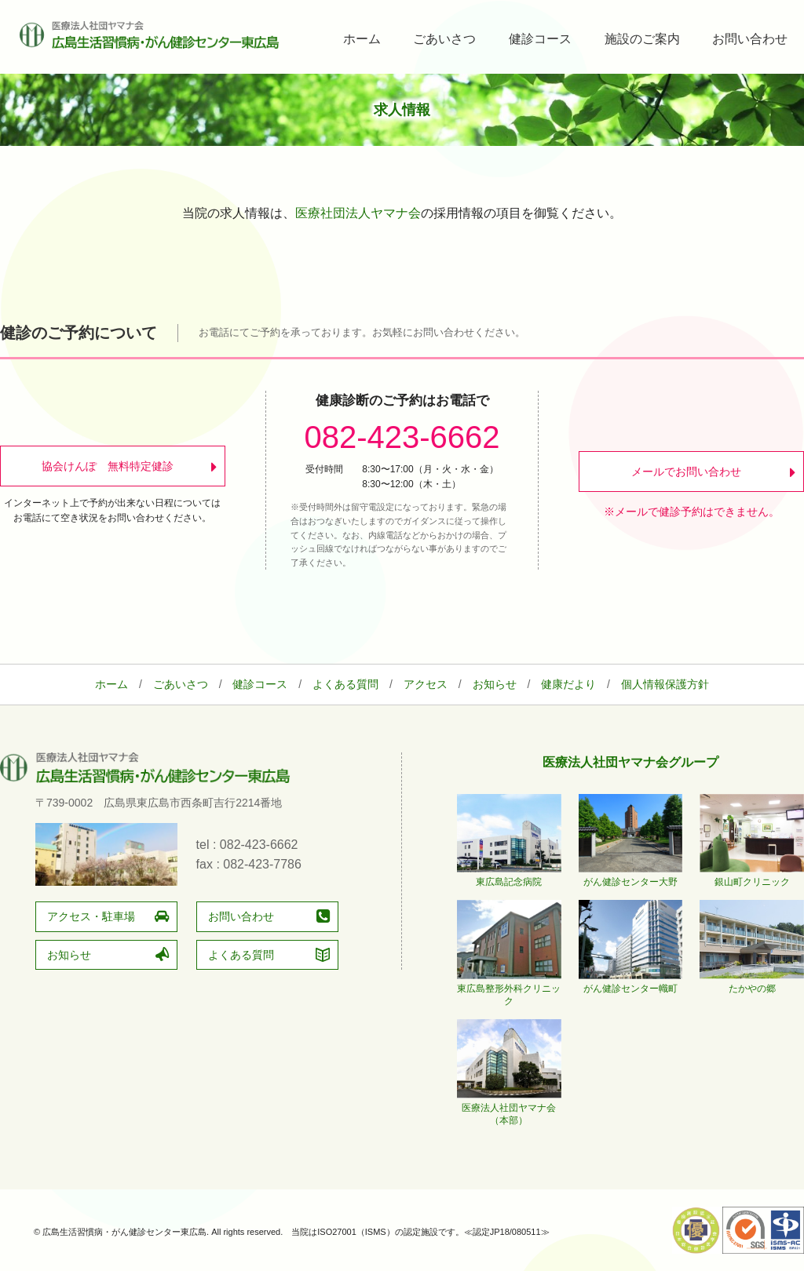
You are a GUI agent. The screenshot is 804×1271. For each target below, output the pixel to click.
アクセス (426, 684)
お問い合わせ (750, 39)
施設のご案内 (642, 39)
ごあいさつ (444, 39)
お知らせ (495, 684)
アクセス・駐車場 (91, 916)
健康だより (568, 684)
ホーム (362, 39)
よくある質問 (345, 684)
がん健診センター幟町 (631, 982)
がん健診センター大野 (631, 875)
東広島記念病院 (509, 875)
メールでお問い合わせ (686, 471)
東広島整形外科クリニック (509, 989)
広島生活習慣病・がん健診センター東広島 (149, 35)
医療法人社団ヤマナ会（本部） (509, 1108)
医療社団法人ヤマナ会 (358, 213)
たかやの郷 (752, 982)
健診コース (540, 39)
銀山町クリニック (752, 875)
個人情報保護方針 (665, 684)
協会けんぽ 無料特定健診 (107, 466)
